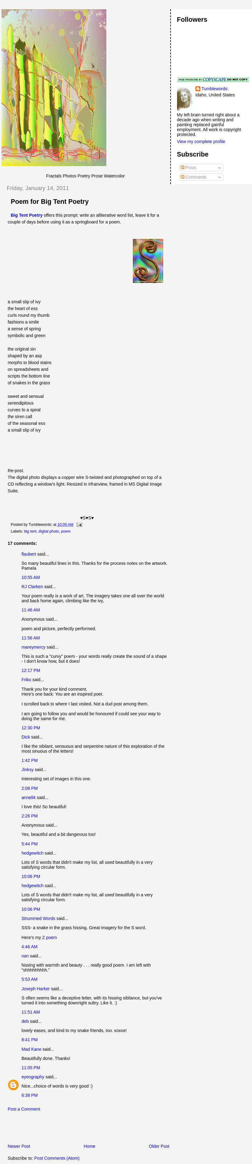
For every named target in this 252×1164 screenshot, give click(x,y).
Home (89, 1146)
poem (66, 531)
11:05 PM (31, 1067)
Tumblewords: (215, 88)
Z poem (49, 937)
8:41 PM (30, 1039)
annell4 (29, 797)
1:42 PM (30, 760)
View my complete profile (201, 141)
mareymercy (33, 647)
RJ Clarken (32, 586)
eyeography (33, 1076)
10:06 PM (31, 876)
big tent (30, 531)
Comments (194, 177)
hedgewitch (33, 853)
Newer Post (19, 1146)
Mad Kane (31, 1049)
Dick (26, 737)
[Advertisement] (73, 1129)
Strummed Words (38, 918)
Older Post (159, 1146)
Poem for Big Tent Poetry (50, 201)
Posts (188, 167)
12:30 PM (31, 727)
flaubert (29, 554)
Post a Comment (24, 1109)
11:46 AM (31, 609)
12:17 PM (31, 670)
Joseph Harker (36, 988)
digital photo (48, 531)
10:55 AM (31, 577)
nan (25, 955)
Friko (26, 679)
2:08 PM (30, 788)
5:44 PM (30, 843)
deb (25, 1021)
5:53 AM (29, 979)
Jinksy (27, 769)
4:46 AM (29, 946)
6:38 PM (30, 1095)
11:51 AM (31, 1012)
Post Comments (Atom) (57, 1158)
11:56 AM (31, 637)
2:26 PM (30, 815)
